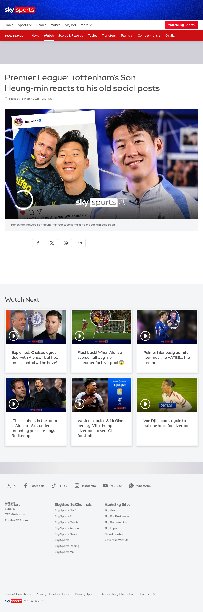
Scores (41, 24)
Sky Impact (112, 546)
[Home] (20, 10)
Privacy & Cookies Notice (53, 594)
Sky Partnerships (115, 540)
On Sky (170, 35)
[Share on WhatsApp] (66, 243)
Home (9, 24)
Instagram (84, 485)
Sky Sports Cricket (67, 528)
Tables (92, 35)
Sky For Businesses (117, 534)
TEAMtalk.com (15, 522)
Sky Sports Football (68, 522)
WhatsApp (139, 485)
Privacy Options (85, 594)
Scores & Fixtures (70, 35)
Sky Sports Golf (65, 534)
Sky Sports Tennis (66, 546)
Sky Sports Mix (64, 575)
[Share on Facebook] (38, 243)
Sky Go (109, 522)
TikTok (58, 485)
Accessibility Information (118, 594)
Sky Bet (70, 24)
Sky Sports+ (63, 564)
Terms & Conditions (18, 594)
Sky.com (110, 510)
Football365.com (16, 528)
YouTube (112, 485)
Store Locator (113, 552)
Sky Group (111, 528)
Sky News (110, 516)
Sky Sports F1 (64, 540)
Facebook (33, 485)
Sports (25, 25)
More (86, 25)
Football (14, 35)
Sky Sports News (66, 558)
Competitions (149, 35)
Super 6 (10, 516)
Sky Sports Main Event (69, 510)
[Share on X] (52, 243)
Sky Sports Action (67, 552)
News (35, 35)
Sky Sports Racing (67, 569)
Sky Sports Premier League (72, 516)
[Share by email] (80, 243)
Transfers (109, 35)
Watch (55, 24)
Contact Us (147, 594)
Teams (127, 35)
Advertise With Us (116, 558)
